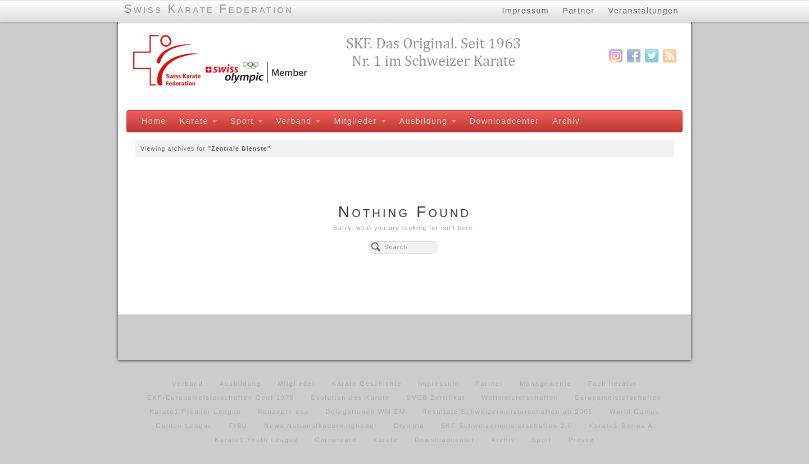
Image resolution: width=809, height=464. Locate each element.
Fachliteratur (612, 383)
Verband (298, 120)
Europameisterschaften (618, 397)
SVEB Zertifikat (436, 397)
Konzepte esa (283, 411)
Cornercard (336, 439)
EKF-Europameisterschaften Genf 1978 (220, 397)
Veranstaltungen (643, 10)
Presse (581, 439)
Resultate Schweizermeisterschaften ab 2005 (507, 411)
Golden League (184, 425)
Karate (198, 120)
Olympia (409, 425)
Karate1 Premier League (195, 411)
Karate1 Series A (621, 425)
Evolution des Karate (350, 397)
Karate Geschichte (367, 383)
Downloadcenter (504, 120)
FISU (238, 425)
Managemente (546, 383)
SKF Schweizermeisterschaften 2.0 (506, 425)
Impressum (525, 10)
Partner (578, 10)
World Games (635, 411)
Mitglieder (359, 120)
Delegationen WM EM (365, 411)
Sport (246, 120)
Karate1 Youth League (256, 439)
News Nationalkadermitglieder (321, 425)
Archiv (566, 120)
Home (154, 120)
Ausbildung (427, 120)
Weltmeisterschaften (519, 397)
